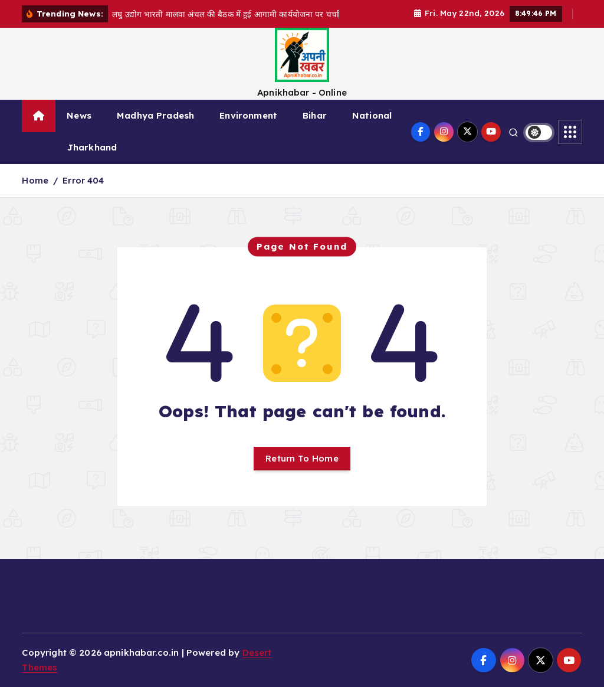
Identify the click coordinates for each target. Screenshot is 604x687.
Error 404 (83, 180)
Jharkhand (92, 147)
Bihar (315, 115)
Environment (248, 115)
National (372, 115)
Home (35, 180)
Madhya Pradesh (155, 115)
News (79, 115)
